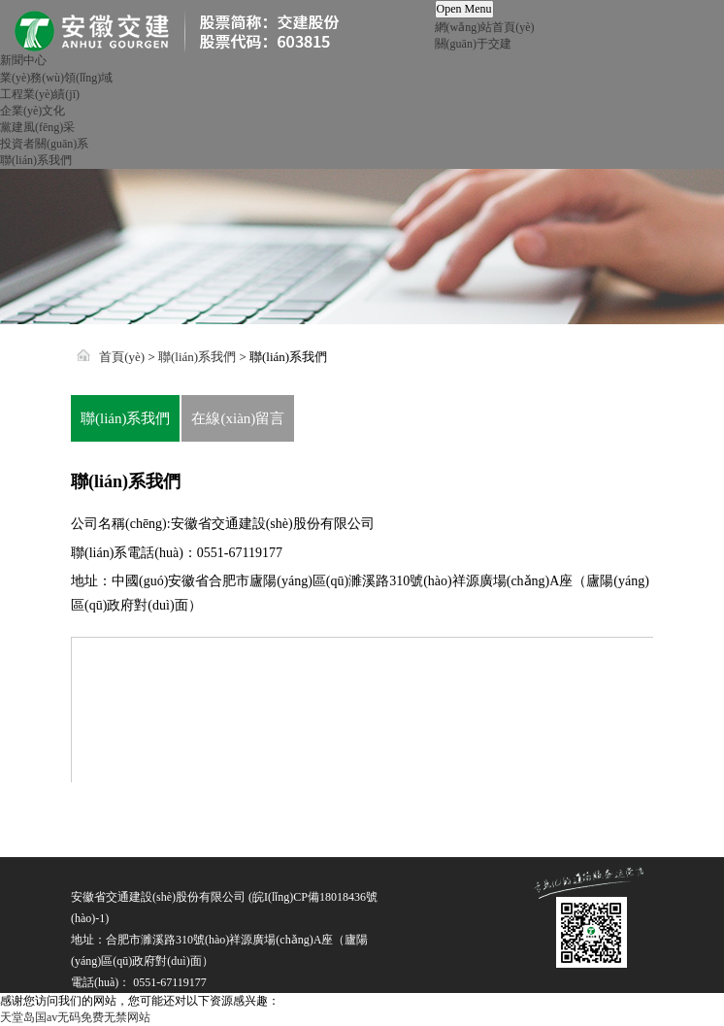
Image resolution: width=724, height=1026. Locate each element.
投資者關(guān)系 (44, 143)
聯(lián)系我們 (36, 160)
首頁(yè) (122, 356)
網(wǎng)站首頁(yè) (485, 27)
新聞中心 (23, 60)
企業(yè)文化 (32, 110)
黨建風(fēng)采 (37, 127)
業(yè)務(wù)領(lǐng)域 (56, 77)
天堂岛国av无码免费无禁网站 (75, 1017)
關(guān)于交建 (473, 43)
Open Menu (464, 9)
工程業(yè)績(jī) (40, 94)
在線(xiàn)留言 (237, 418)
